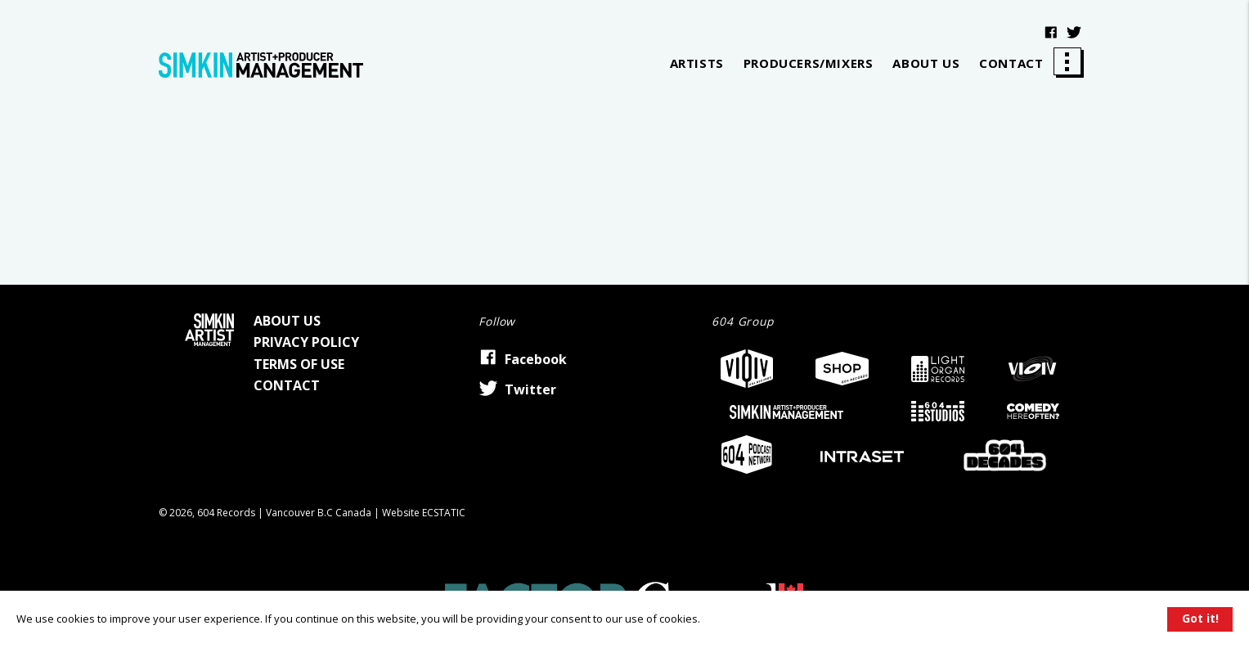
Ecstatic (443, 513)
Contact (1011, 63)
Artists (697, 63)
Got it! (1200, 618)
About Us (925, 63)
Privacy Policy (306, 342)
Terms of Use (299, 364)
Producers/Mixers (809, 63)
